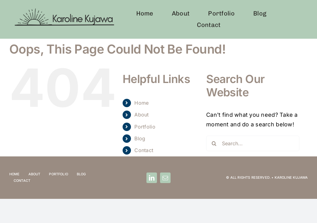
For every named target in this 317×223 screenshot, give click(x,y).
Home (141, 103)
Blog (139, 138)
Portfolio (144, 127)
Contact (143, 150)
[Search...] (252, 143)
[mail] (165, 178)
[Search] (214, 143)
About (141, 115)
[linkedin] (151, 178)
